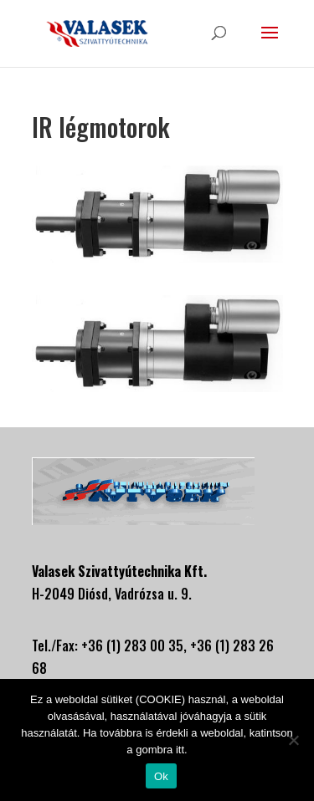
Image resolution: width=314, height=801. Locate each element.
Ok (161, 776)
